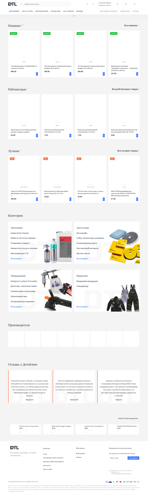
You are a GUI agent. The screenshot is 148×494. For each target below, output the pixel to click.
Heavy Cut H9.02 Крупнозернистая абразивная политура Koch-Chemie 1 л (24, 193)
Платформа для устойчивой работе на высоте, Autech (24, 67)
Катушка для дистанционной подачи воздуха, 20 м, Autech (57, 67)
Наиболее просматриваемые (118, 417)
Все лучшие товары (127, 150)
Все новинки (130, 25)
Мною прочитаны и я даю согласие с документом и (120, 472)
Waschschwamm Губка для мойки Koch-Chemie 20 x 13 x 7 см (56, 192)
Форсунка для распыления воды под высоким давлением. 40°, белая (124, 131)
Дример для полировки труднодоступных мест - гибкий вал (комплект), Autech (124, 68)
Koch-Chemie (23, 187)
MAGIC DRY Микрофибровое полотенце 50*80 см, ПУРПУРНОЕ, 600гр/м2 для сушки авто (123, 193)
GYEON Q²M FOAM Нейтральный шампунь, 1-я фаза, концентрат (127, 426)
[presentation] (124, 464)
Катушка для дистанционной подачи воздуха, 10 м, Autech (91, 67)
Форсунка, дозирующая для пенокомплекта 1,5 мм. (54, 131)
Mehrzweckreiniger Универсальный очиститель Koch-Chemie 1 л (62, 426)
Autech (24, 62)
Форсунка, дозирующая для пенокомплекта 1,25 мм (87, 131)
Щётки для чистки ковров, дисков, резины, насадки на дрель (23, 131)
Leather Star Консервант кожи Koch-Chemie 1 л (95, 426)
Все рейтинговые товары (125, 89)
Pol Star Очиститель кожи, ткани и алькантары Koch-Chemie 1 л (90, 192)
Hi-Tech (24, 125)
